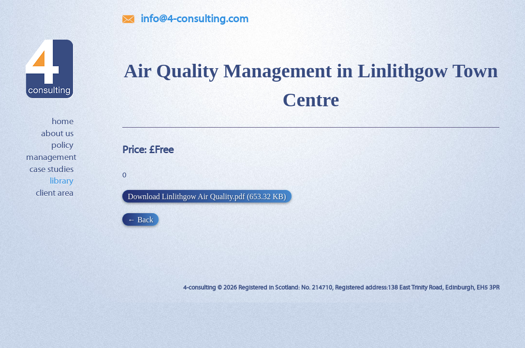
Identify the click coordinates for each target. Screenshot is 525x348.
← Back (140, 219)
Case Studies (51, 169)
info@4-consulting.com (194, 19)
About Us (57, 134)
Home (62, 122)
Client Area (54, 193)
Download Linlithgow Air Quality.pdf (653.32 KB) (207, 196)
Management (51, 157)
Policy (62, 145)
